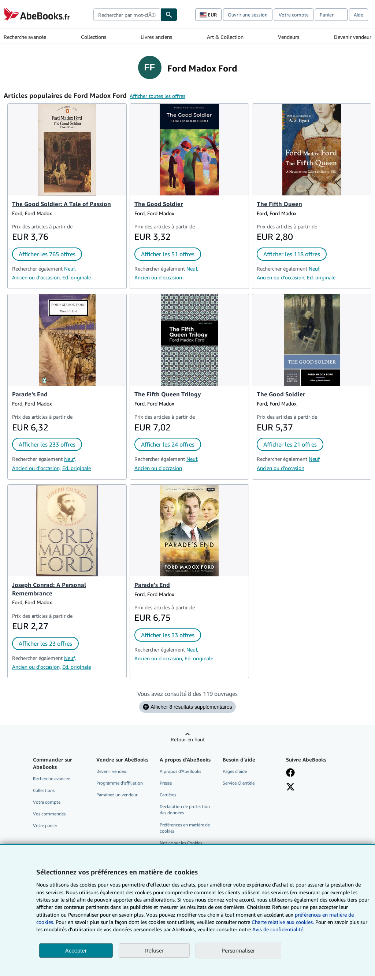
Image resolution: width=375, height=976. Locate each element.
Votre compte (294, 15)
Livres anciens (156, 37)
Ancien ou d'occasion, (36, 277)
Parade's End (30, 394)
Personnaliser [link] (238, 950)
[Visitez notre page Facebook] (290, 772)
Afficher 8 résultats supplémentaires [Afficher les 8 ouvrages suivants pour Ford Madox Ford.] (187, 707)
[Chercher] (169, 14)
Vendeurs (288, 37)
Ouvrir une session (248, 15)
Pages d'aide (235, 771)
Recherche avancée (25, 37)
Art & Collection (225, 37)
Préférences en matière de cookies (185, 828)
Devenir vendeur (352, 37)
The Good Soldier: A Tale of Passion (61, 204)
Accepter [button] (76, 950)
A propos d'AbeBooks (180, 771)
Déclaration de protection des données (185, 809)
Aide (358, 15)
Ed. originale (76, 277)
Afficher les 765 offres (47, 254)
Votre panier (45, 825)
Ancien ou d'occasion (158, 277)
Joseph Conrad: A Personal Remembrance (49, 589)
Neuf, (70, 268)
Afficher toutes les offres (157, 96)
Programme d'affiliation (119, 783)
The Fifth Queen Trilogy (167, 394)
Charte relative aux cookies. (283, 922)
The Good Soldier (158, 204)
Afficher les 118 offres (291, 254)
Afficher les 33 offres (167, 635)
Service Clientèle (239, 783)
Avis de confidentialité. (278, 929)
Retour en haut (188, 739)
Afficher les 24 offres (167, 444)
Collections (93, 37)
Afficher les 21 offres (290, 444)
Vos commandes (49, 814)
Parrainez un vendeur (116, 794)
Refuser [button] (154, 950)
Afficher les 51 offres (167, 254)
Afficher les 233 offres (47, 444)
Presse (166, 783)
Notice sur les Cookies (181, 842)
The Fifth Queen (279, 204)
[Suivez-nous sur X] (290, 787)
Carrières (168, 794)
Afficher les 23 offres (45, 643)
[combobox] (126, 14)
